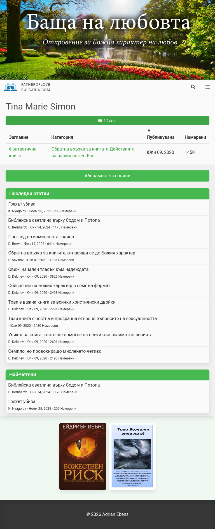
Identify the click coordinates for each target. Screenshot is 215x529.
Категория (62, 137)
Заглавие (18, 137)
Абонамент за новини (107, 175)
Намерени (195, 137)
